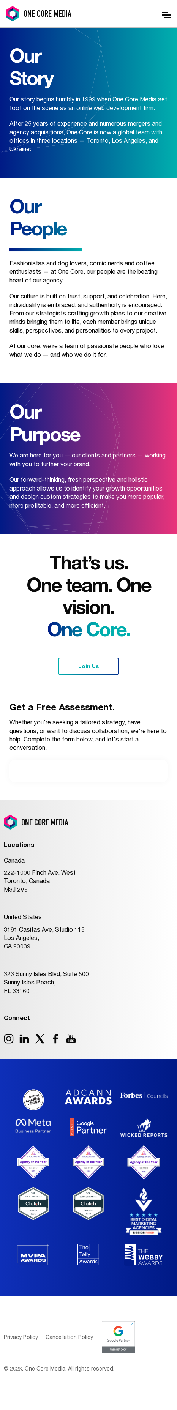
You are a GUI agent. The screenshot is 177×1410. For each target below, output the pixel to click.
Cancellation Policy (69, 1337)
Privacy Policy (21, 1337)
